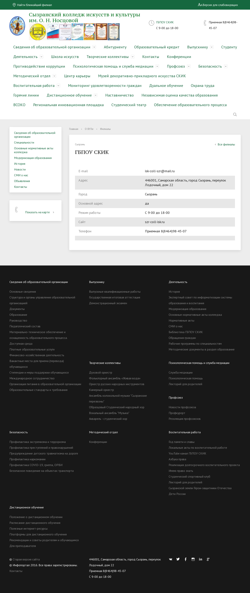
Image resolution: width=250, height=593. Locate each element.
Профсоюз (176, 66)
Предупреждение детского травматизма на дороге (43, 453)
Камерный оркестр (101, 390)
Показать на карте (40, 212)
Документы (17, 309)
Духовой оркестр (100, 372)
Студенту (229, 47)
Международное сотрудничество (32, 378)
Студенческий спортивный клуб (189, 476)
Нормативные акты (181, 320)
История (19, 163)
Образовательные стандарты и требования (38, 390)
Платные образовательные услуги (32, 349)
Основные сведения (22, 291)
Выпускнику (197, 47)
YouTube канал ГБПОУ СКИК (187, 453)
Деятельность (25, 56)
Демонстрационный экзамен (108, 303)
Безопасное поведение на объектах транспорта (41, 471)
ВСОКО (19, 104)
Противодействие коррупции (39, 66)
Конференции (179, 56)
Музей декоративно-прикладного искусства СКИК (142, 75)
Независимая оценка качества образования (179, 95)
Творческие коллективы (108, 56)
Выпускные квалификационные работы (115, 291)
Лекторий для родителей (185, 384)
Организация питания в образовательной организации (45, 384)
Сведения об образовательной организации (51, 47)
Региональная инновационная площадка (68, 104)
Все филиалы (224, 144)
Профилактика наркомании (27, 459)
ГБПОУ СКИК (165, 22)
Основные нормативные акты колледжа (33, 150)
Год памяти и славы (181, 442)
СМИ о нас (21, 175)
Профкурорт (177, 413)
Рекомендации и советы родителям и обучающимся (44, 540)
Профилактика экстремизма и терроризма (37, 442)
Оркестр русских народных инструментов (116, 384)
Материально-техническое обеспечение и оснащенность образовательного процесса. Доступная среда (38, 337)
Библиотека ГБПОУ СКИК (186, 332)
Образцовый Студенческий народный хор (116, 407)
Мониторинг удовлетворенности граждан (104, 85)
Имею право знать (181, 471)
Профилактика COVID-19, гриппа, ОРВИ (35, 465)
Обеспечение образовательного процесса (190, 104)
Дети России (177, 494)
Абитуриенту (115, 47)
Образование (18, 315)
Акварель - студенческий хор (108, 419)
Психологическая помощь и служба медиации (113, 66)
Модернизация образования (33, 158)
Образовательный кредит (156, 47)
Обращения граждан (182, 338)
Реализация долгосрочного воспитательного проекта (204, 465)
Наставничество (119, 95)
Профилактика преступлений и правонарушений (41, 447)
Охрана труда (202, 85)
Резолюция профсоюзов (185, 419)
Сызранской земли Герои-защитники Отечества (200, 488)
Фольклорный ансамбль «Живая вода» (115, 378)
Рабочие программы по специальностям (195, 343)
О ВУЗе (89, 129)
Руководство (18, 320)
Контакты (150, 56)
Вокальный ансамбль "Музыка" (109, 413)
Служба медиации (181, 372)
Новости (20, 169)
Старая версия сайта (26, 559)
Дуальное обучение (166, 85)
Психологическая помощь (186, 378)
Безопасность (210, 66)
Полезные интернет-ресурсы (28, 528)
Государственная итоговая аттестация (114, 297)
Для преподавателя (22, 546)
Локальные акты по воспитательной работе (198, 447)
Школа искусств (65, 56)
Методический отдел (32, 75)
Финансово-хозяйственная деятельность (36, 355)
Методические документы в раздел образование (202, 349)
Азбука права (177, 459)
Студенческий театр (128, 104)
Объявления (22, 181)
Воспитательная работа (34, 85)
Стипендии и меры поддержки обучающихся (39, 372)
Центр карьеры (77, 75)
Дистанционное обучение (69, 95)
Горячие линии (26, 95)
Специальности (24, 142)
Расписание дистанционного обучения (34, 523)
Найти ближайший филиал (32, 5)
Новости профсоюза (182, 407)
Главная (73, 129)
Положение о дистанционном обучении (35, 517)
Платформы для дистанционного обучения (38, 534)
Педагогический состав (24, 326)
